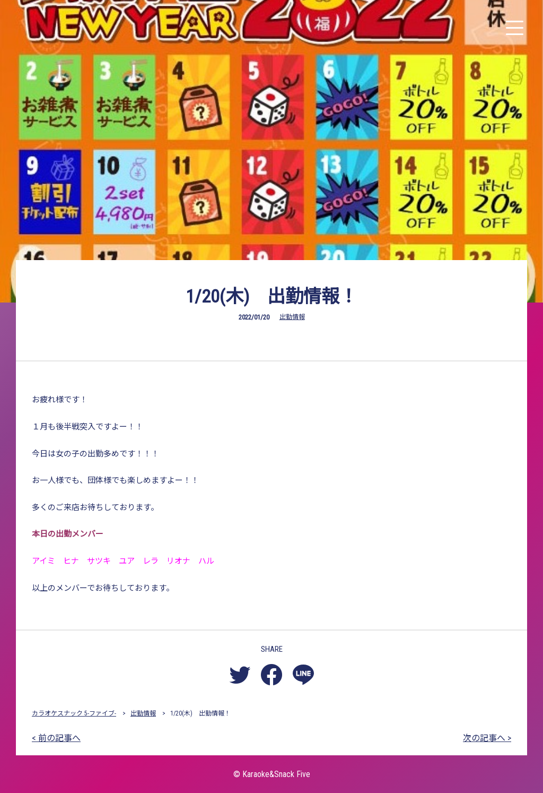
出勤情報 (292, 317)
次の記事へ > (487, 738)
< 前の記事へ (56, 738)
